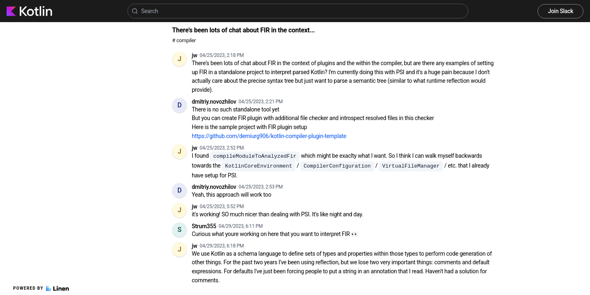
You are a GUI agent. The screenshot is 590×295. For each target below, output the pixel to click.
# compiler (184, 40)
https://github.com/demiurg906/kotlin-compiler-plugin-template (269, 136)
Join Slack (560, 11)
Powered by (41, 288)
